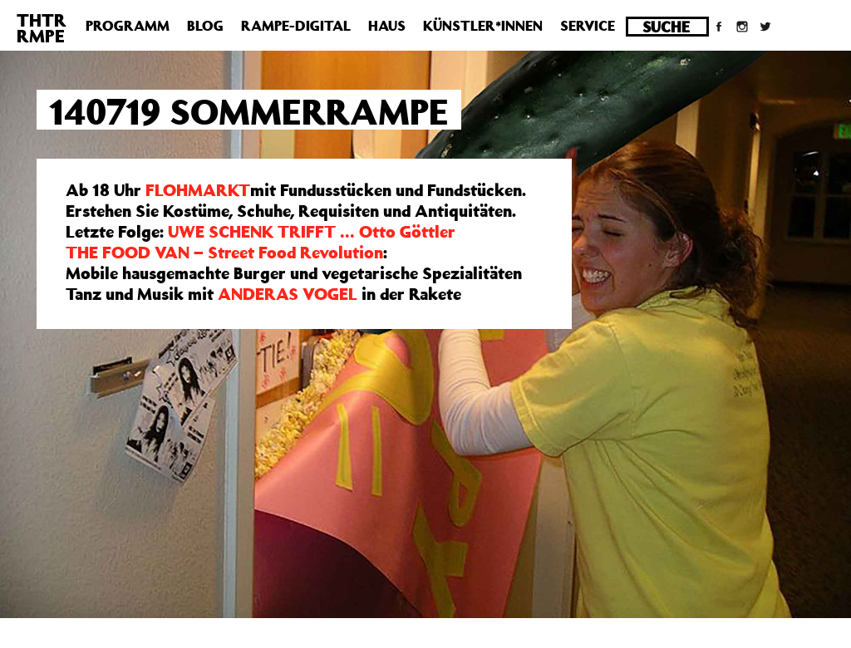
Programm (128, 26)
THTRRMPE (41, 27)
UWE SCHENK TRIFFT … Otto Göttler (311, 231)
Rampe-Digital (296, 26)
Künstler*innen (483, 26)
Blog (205, 26)
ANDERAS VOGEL (287, 293)
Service (587, 26)
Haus (387, 26)
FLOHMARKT (197, 189)
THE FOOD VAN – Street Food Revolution (224, 252)
